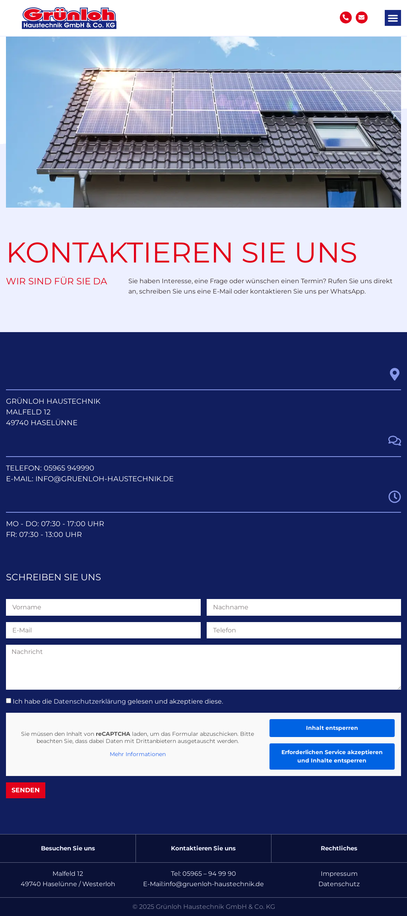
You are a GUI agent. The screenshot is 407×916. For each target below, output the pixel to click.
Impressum (339, 873)
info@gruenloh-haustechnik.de (104, 479)
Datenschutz (339, 884)
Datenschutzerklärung (90, 701)
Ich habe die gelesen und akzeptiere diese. (118, 701)
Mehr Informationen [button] (138, 754)
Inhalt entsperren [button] (332, 727)
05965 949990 (69, 468)
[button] (393, 18)
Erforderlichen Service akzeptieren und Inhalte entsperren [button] (332, 756)
